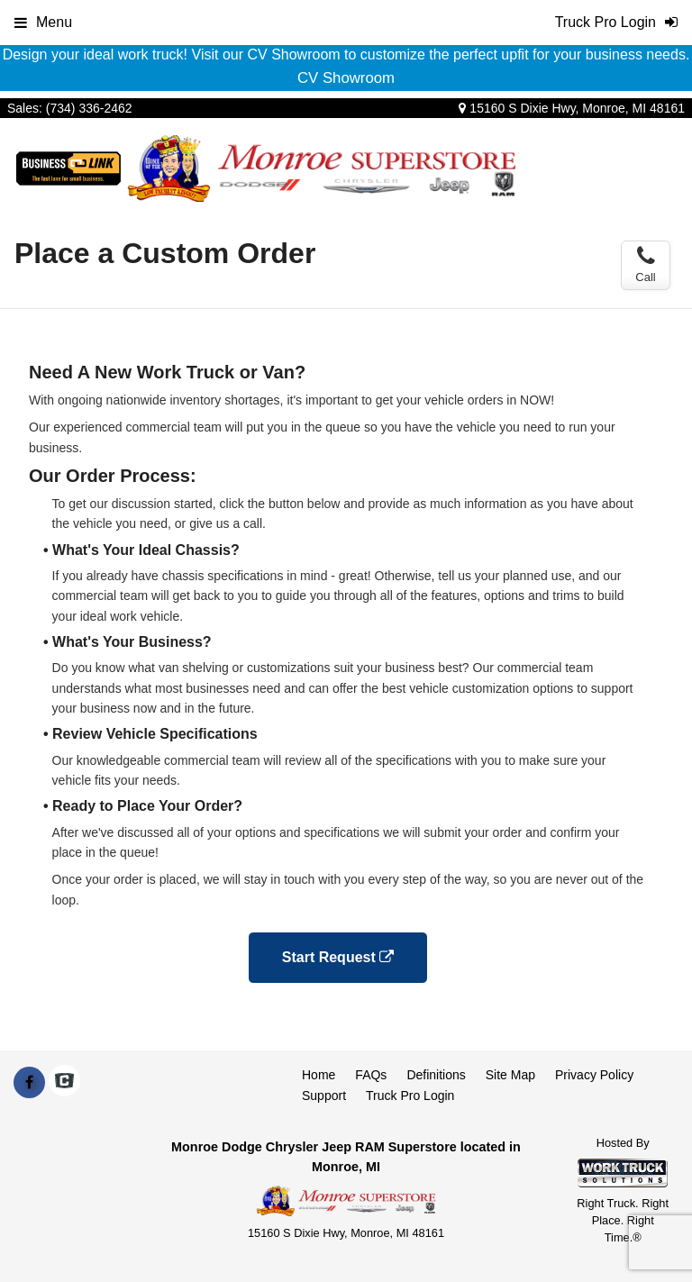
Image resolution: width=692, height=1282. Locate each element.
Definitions (435, 1075)
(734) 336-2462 (89, 108)
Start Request (338, 957)
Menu (43, 22)
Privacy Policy (594, 1075)
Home (318, 1075)
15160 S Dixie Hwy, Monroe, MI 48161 (572, 108)
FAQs (371, 1075)
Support (324, 1095)
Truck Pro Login (410, 1095)
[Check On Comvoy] (64, 1083)
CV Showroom (346, 77)
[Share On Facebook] (29, 1083)
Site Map (510, 1075)
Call (645, 265)
